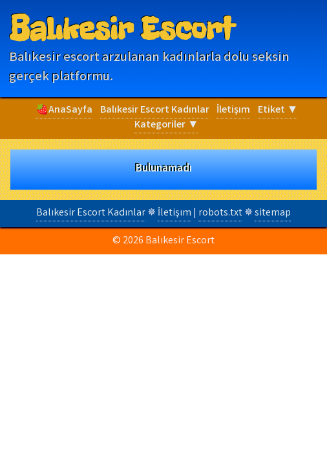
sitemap (273, 213)
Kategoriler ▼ (166, 125)
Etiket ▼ (277, 110)
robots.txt (220, 213)
